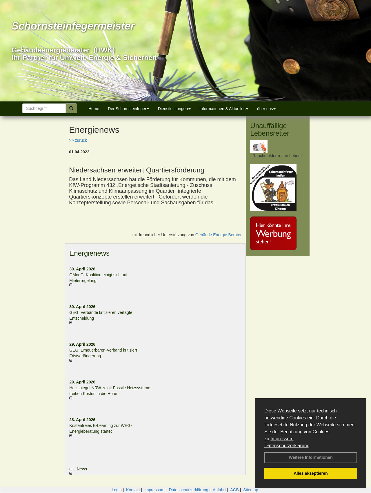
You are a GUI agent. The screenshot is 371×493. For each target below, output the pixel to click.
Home (93, 108)
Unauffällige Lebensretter (269, 129)
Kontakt (133, 489)
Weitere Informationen (311, 457)
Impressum (281, 438)
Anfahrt (219, 489)
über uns (266, 108)
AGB (234, 489)
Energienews (89, 253)
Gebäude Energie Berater (218, 234)
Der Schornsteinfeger (128, 108)
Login (116, 489)
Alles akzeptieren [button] (311, 473)
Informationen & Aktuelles (223, 108)
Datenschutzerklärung (287, 445)
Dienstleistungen (174, 108)
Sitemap (250, 489)
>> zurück (78, 140)
